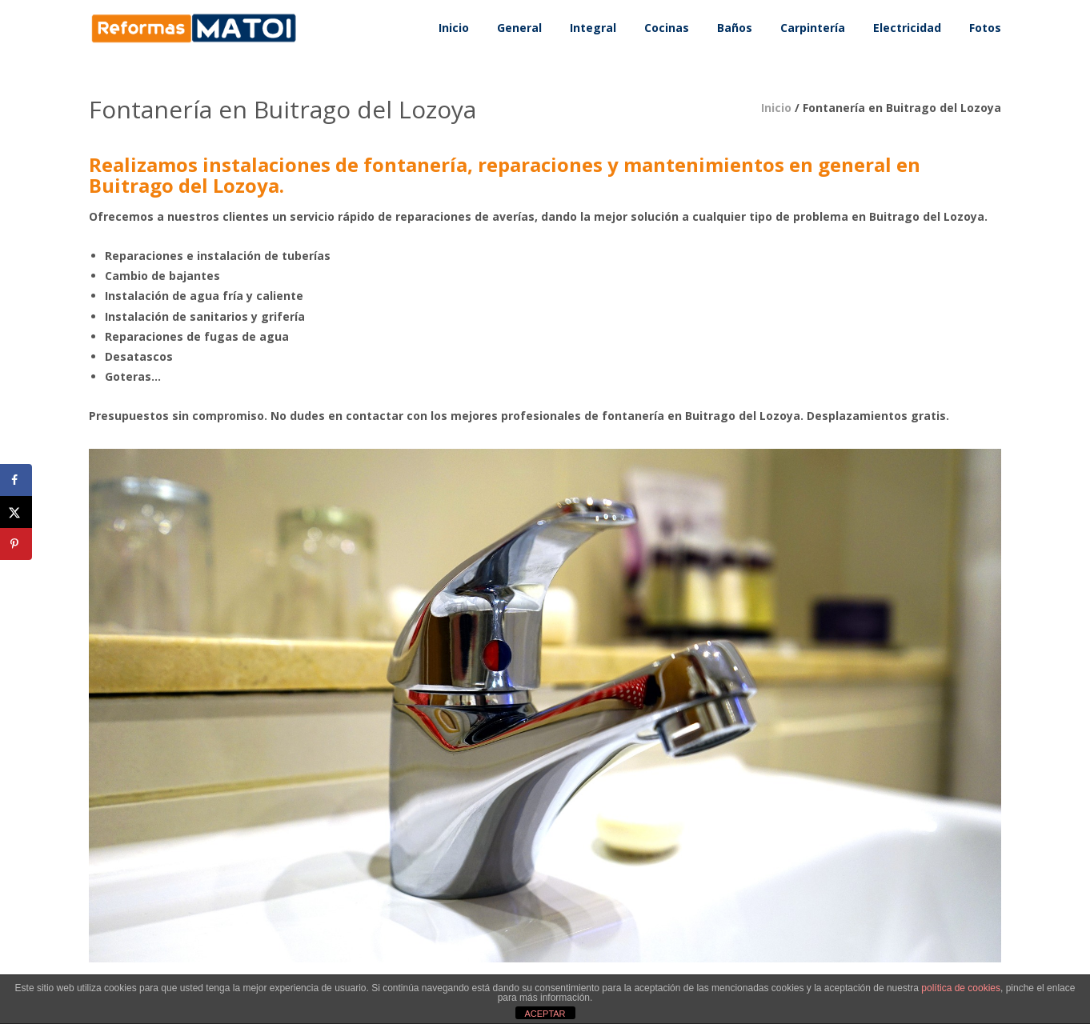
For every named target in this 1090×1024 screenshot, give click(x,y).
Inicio (776, 107)
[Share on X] (16, 512)
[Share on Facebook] (16, 480)
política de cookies (960, 988)
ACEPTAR (544, 1013)
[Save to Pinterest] (16, 544)
